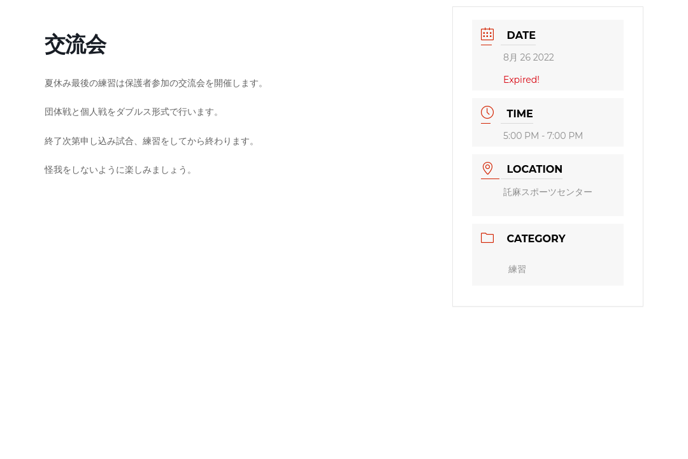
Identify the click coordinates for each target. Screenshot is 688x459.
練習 (517, 269)
